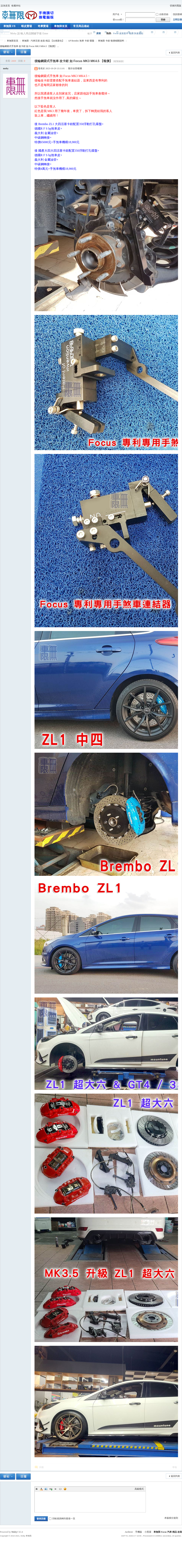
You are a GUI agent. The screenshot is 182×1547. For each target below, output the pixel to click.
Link (51, 1489)
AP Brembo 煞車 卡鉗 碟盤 (81, 40)
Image (46, 1489)
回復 (41, 1467)
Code (60, 1489)
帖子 (90, 33)
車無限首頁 (60, 26)
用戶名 (116, 14)
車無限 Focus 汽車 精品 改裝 (168, 1532)
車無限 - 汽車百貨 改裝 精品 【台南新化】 (43, 40)
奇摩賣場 (43, 26)
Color (41, 1489)
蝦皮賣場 (26, 26)
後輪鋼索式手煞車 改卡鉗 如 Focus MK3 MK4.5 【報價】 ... (29, 46)
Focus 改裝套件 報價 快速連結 (128, 33)
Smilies (65, 1489)
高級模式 (139, 1489)
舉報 (174, 1467)
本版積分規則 (171, 1518)
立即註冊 (177, 19)
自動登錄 (162, 14)
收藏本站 (15, 5)
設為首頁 (5, 5)
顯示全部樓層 (75, 68)
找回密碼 (177, 14)
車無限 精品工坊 (1, 41)
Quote (55, 1489)
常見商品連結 (81, 26)
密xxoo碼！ (118, 19)
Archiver (129, 1532)
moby (6, 68)
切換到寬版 (175, 5)
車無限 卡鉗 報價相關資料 (111, 40)
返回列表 (175, 52)
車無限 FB (9, 26)
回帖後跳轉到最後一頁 (62, 1518)
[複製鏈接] (118, 61)
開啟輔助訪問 (167, 5)
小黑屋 (147, 1532)
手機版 (138, 1532)
